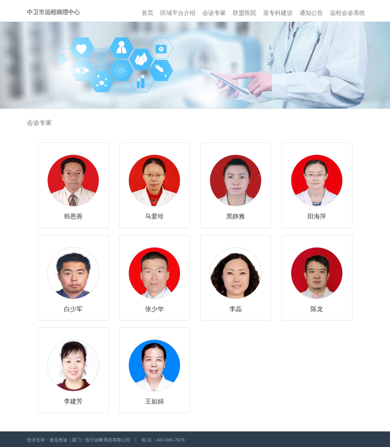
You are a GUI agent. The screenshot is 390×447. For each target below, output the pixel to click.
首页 (147, 13)
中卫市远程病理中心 (53, 12)
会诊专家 (214, 13)
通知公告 (311, 13)
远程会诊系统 (347, 13)
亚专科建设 (278, 13)
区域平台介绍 (178, 13)
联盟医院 (244, 13)
